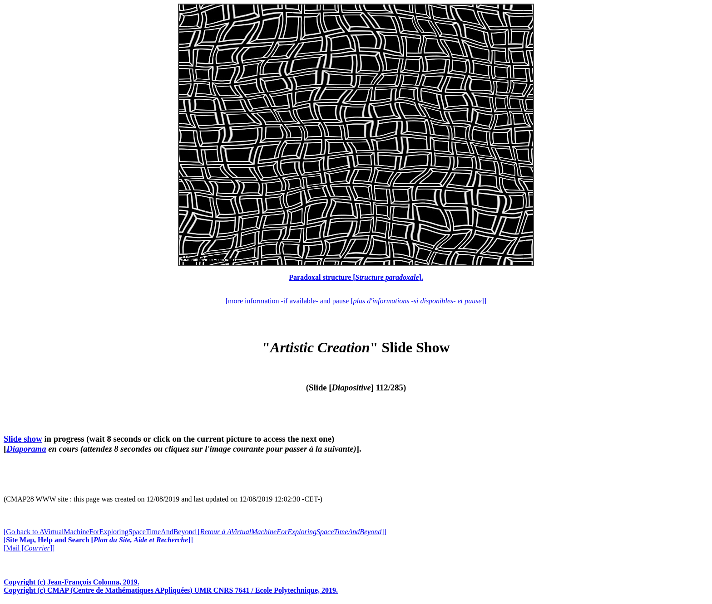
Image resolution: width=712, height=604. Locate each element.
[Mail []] (29, 548)
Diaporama (26, 448)
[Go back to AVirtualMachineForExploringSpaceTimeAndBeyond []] (195, 532)
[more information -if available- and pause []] (356, 301)
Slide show (23, 438)
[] (98, 540)
